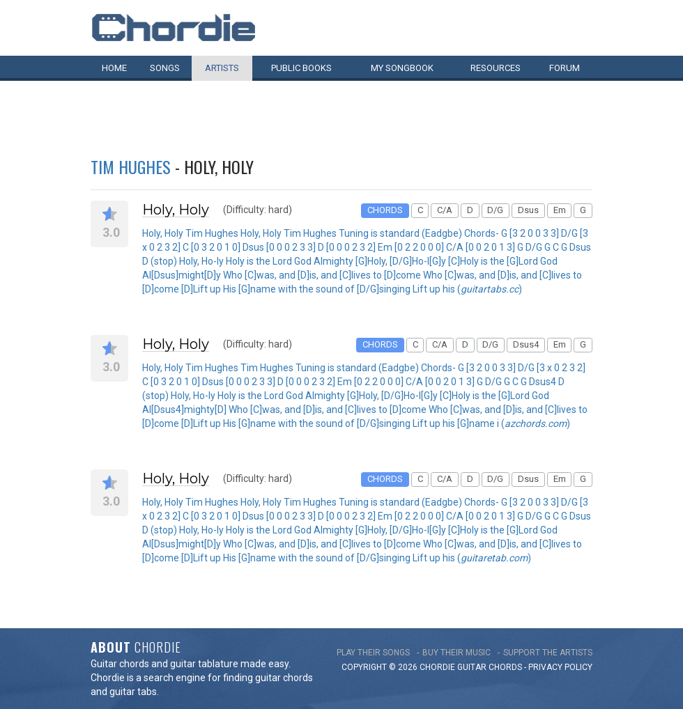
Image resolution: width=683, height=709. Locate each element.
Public (301, 68)
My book (402, 68)
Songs (165, 68)
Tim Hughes (131, 166)
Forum (564, 68)
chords (505, 667)
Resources (495, 68)
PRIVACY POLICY (560, 667)
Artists (222, 68)
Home (114, 68)
